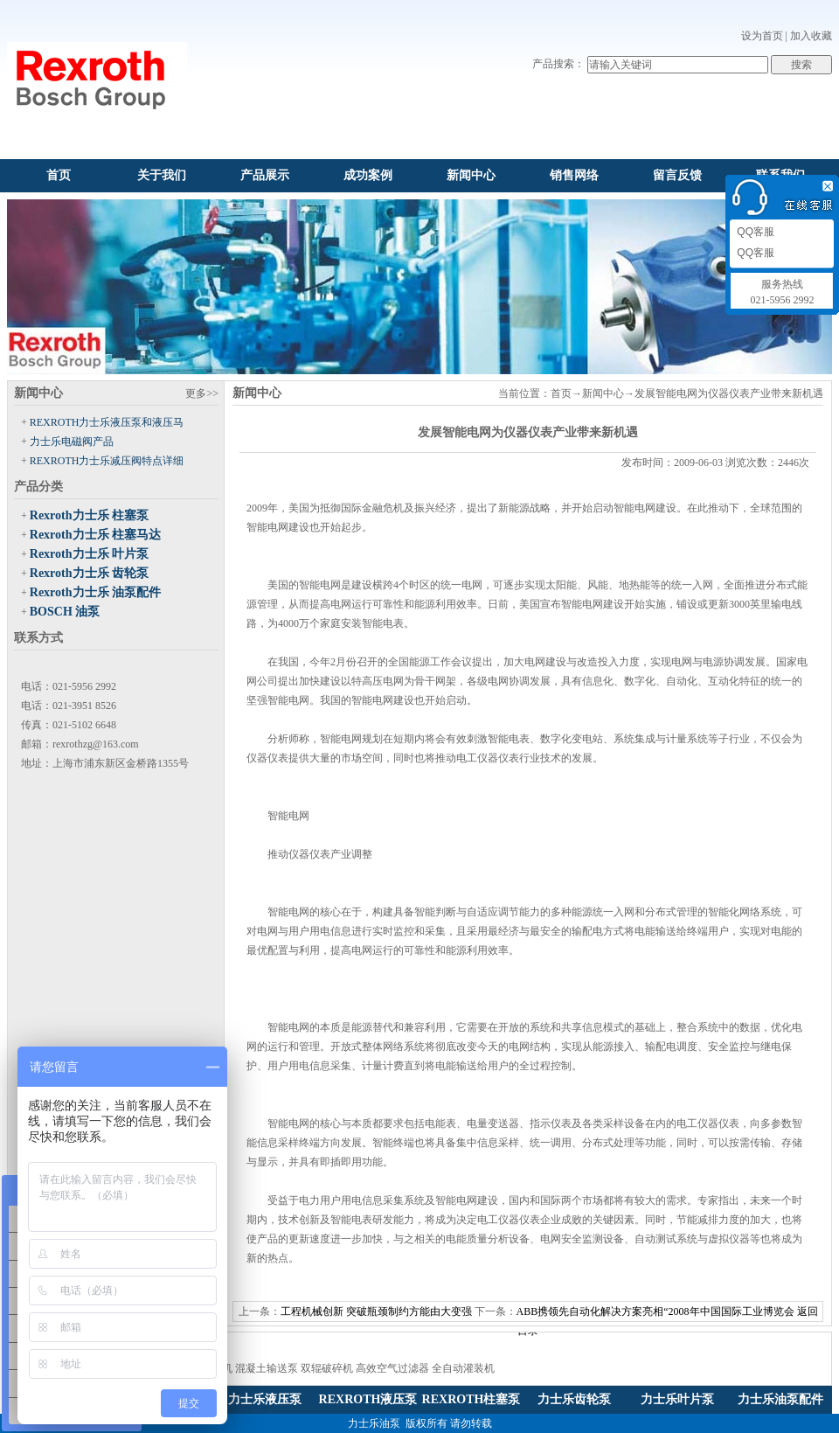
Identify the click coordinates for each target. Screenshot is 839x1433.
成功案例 (367, 175)
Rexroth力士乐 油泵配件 (95, 592)
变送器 (503, 1123)
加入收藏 (811, 36)
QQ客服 (754, 232)
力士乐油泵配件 (780, 1399)
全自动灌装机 (463, 1368)
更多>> (201, 393)
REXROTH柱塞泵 (471, 1399)
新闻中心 (471, 175)
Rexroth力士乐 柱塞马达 (95, 534)
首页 (58, 175)
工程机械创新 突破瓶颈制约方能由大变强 (376, 1311)
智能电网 (267, 527)
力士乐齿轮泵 (574, 1399)
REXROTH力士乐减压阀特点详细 (107, 461)
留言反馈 (677, 175)
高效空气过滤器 (392, 1368)
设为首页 (762, 36)
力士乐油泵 (374, 1423)
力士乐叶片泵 (677, 1399)
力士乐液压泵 (265, 1399)
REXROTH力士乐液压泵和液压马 (107, 422)
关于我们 (161, 175)
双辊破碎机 (327, 1368)
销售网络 (574, 175)
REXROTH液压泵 (368, 1399)
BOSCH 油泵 (65, 611)
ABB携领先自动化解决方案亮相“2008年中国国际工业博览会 (655, 1311)
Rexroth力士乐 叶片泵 (89, 553)
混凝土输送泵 (266, 1368)
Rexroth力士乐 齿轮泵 (89, 573)
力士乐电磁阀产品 (72, 441)
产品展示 (264, 175)
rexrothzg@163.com (95, 744)
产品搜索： (558, 64)
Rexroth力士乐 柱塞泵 (89, 515)
